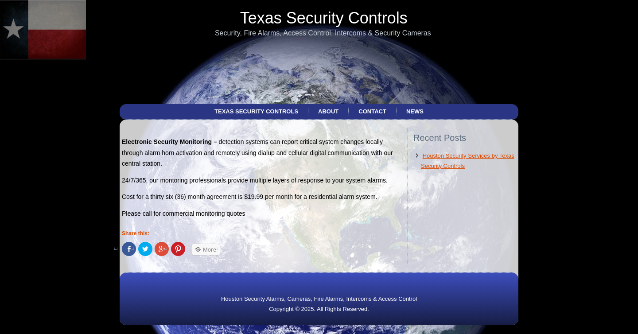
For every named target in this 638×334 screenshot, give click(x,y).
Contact (372, 111)
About (328, 111)
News (415, 111)
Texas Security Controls (324, 18)
